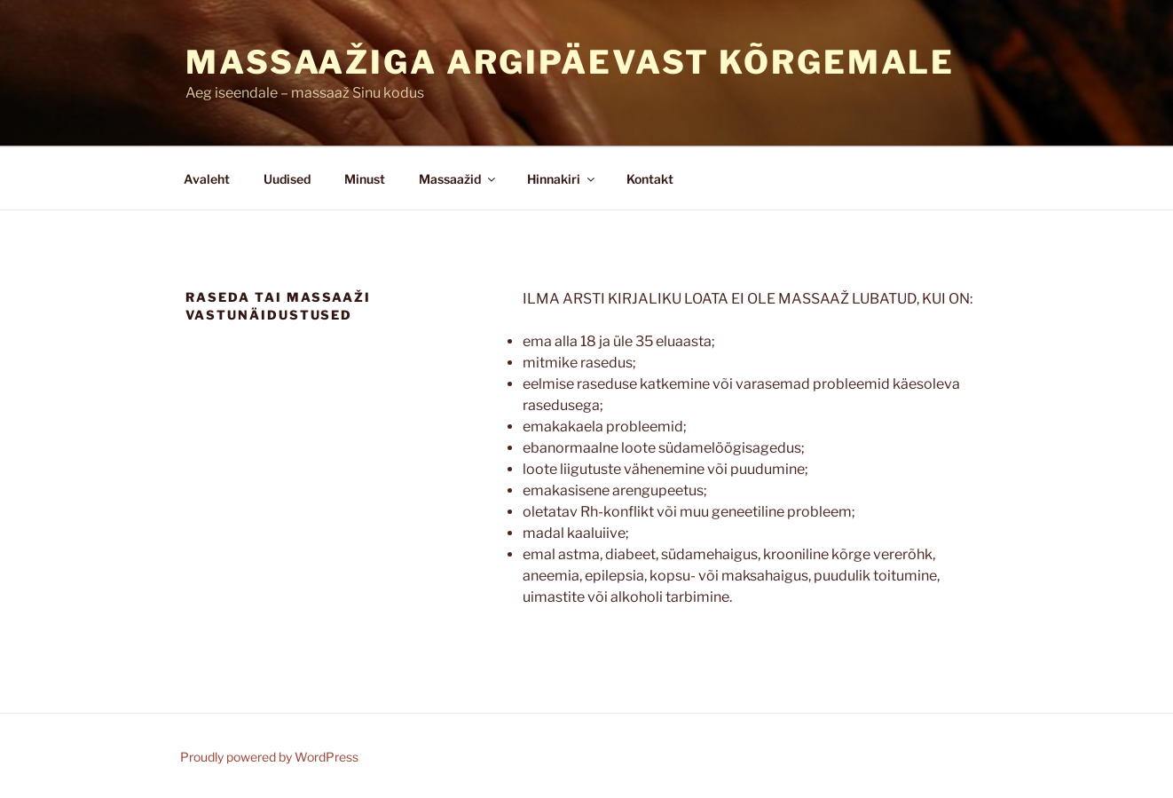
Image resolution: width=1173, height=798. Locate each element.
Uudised (287, 178)
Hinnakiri (562, 178)
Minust (364, 178)
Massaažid (458, 178)
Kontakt (649, 178)
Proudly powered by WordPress (269, 756)
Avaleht (207, 178)
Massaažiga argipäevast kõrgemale (570, 62)
